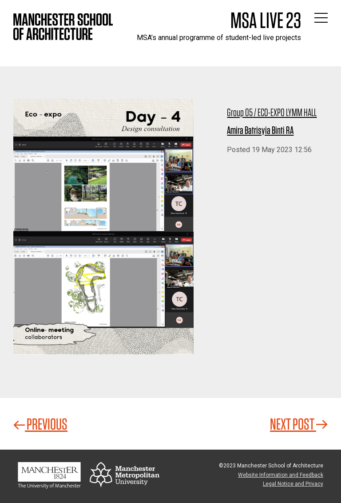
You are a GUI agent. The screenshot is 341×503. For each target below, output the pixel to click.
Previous (40, 424)
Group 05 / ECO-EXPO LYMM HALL (272, 112)
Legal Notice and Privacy (293, 484)
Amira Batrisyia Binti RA (260, 130)
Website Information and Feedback (280, 475)
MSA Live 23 (265, 20)
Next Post (299, 424)
